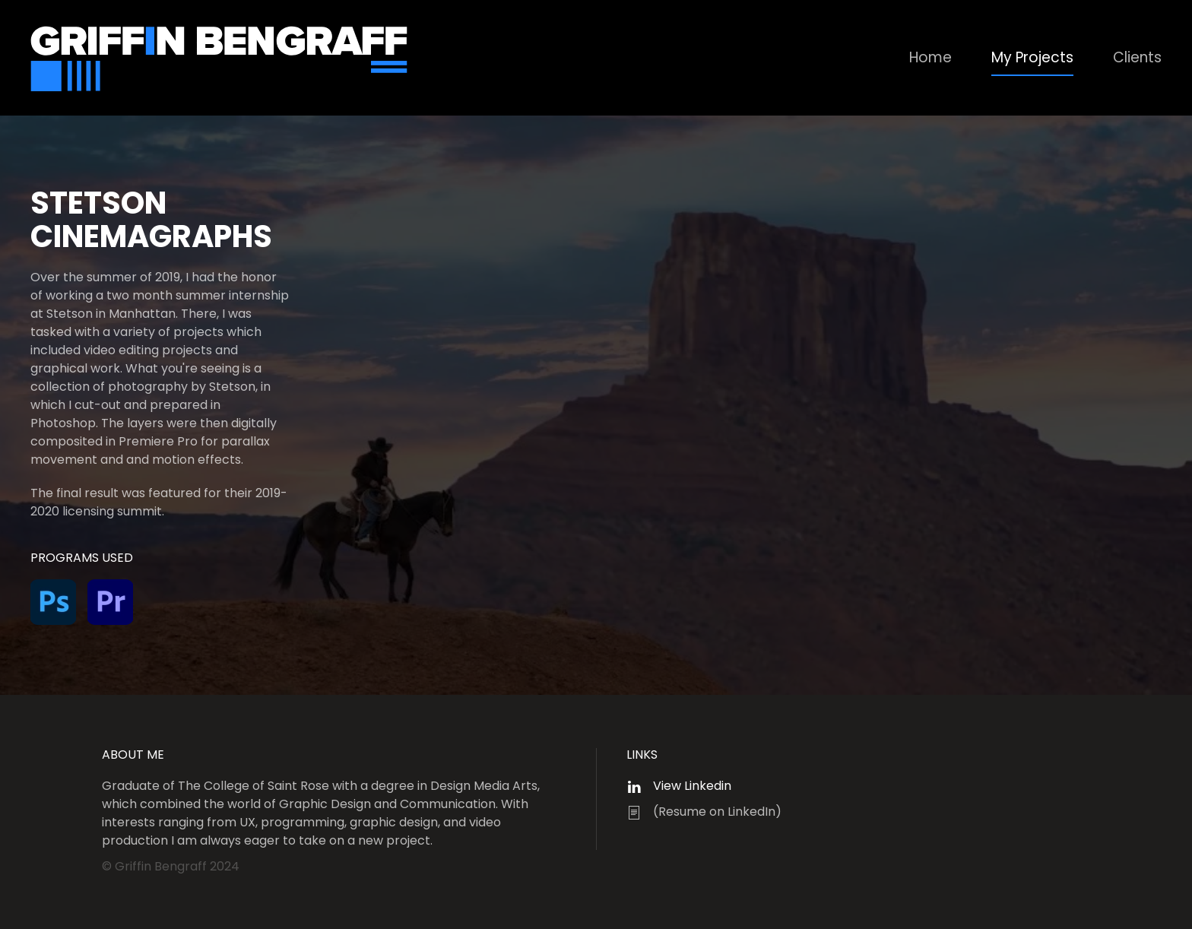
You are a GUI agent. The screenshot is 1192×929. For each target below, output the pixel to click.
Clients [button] (1137, 57)
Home (930, 57)
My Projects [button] (1032, 57)
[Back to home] (220, 57)
